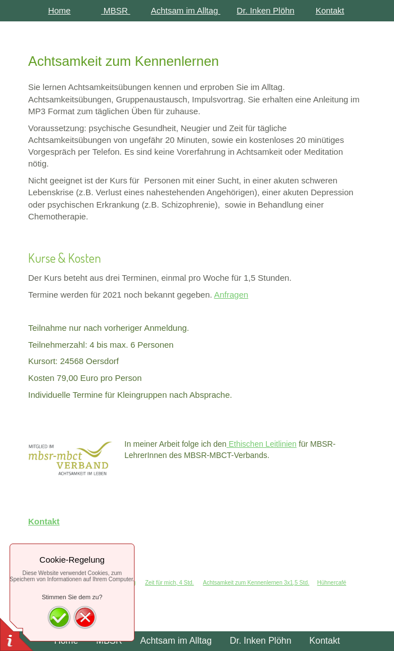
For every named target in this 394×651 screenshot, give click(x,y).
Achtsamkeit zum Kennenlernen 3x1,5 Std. (256, 583)
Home (59, 10)
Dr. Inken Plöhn (266, 10)
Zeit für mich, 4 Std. (169, 583)
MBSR (116, 10)
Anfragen (231, 294)
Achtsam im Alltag (184, 10)
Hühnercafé (331, 583)
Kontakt (330, 10)
